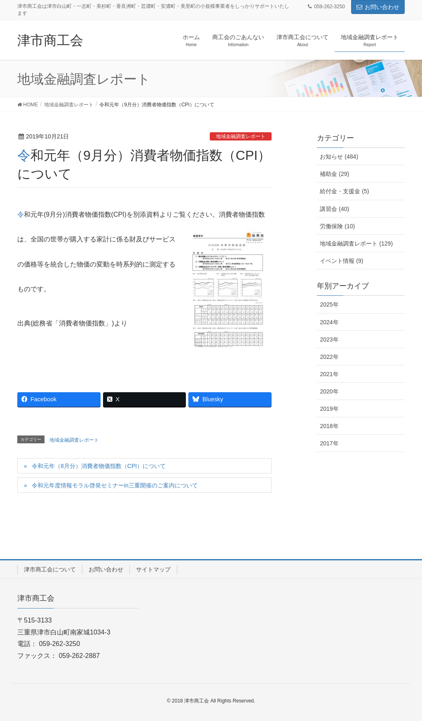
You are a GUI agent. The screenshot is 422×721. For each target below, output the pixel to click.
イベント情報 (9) (341, 261)
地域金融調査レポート (240, 136)
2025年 (329, 304)
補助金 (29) (334, 174)
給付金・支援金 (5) (344, 191)
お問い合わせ (377, 7)
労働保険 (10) (337, 226)
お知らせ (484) (339, 156)
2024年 (329, 322)
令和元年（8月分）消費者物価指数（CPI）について (99, 466)
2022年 (329, 356)
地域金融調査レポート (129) (356, 243)
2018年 (329, 426)
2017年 (329, 443)
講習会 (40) (334, 209)
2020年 (329, 391)
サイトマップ (153, 569)
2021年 (329, 374)
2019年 (329, 408)
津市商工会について (50, 569)
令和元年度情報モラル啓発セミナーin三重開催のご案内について (115, 485)
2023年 (329, 339)
